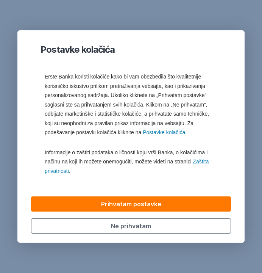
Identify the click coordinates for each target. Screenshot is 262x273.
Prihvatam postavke (131, 204)
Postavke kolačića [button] (164, 132)
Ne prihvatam (131, 226)
